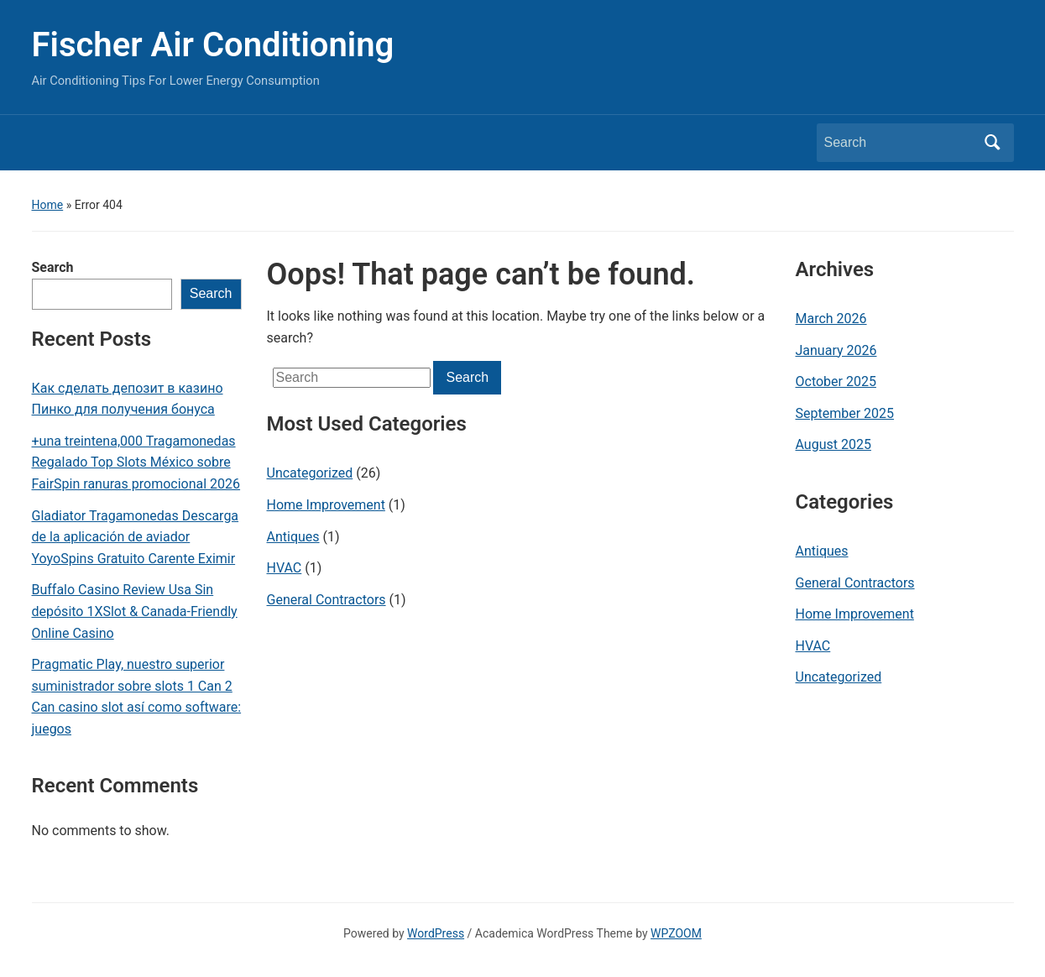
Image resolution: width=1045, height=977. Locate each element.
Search (53, 267)
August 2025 (833, 444)
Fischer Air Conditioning (213, 45)
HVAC (284, 568)
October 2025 (836, 381)
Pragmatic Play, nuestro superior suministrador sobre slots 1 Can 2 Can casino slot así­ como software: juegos (137, 696)
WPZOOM (676, 933)
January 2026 (836, 350)
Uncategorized (310, 473)
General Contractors (326, 600)
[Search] (900, 142)
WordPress (435, 933)
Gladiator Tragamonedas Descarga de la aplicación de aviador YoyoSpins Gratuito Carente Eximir (135, 537)
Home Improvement (326, 505)
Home (48, 205)
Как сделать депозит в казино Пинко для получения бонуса (127, 399)
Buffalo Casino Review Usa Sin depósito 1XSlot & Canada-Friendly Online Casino (135, 611)
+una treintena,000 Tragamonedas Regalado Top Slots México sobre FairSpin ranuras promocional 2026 (136, 462)
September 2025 (845, 413)
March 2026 (831, 319)
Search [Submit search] (993, 142)
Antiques (293, 537)
